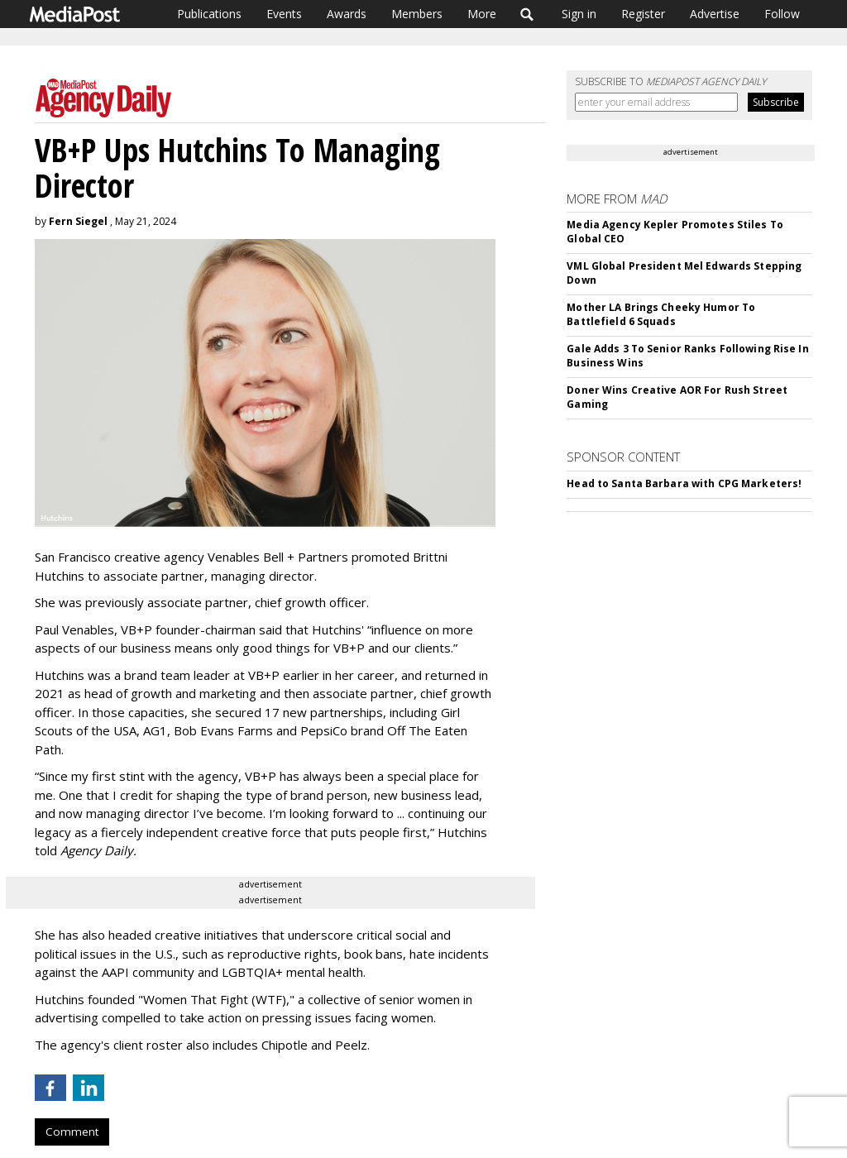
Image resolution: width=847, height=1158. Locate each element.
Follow (782, 14)
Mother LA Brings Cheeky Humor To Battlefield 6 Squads (661, 314)
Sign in (579, 14)
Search (527, 14)
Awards (346, 14)
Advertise (714, 14)
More (481, 14)
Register (643, 14)
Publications (209, 14)
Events (284, 14)
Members (417, 14)
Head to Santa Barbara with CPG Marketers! (684, 483)
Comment (71, 1131)
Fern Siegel (78, 221)
